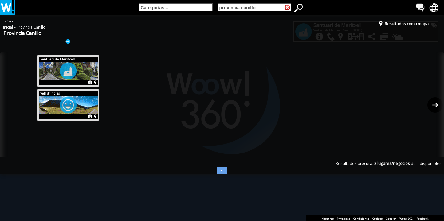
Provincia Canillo (31, 27)
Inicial (8, 27)
